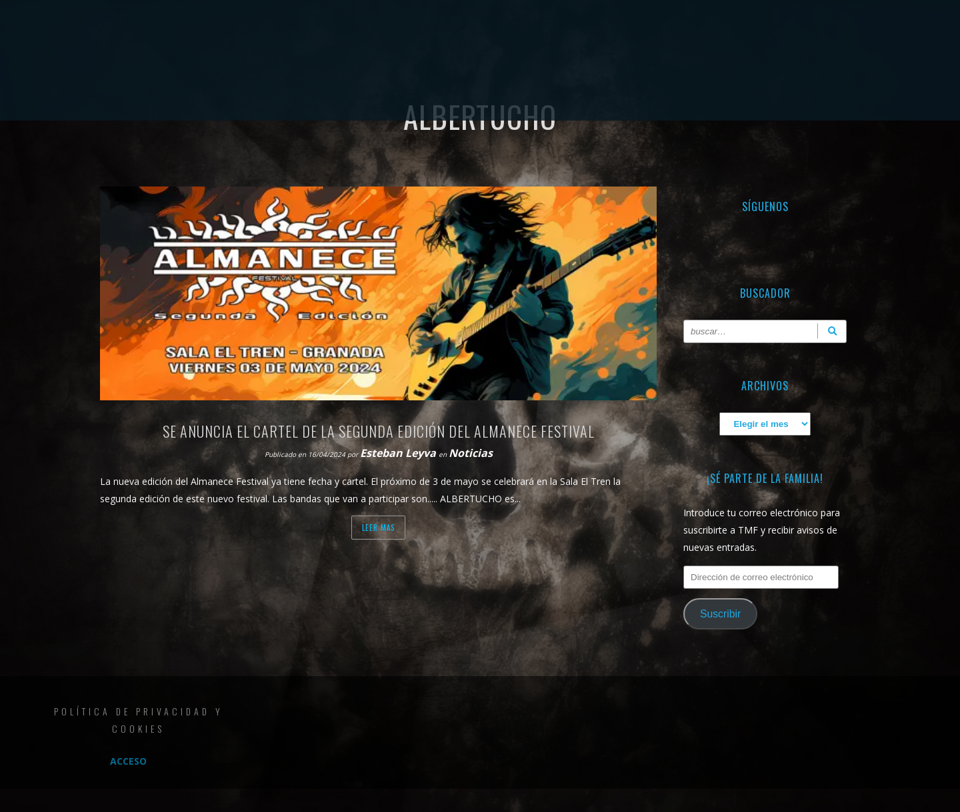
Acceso (128, 761)
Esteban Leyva (399, 453)
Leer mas (378, 527)
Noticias (471, 453)
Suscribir (720, 613)
